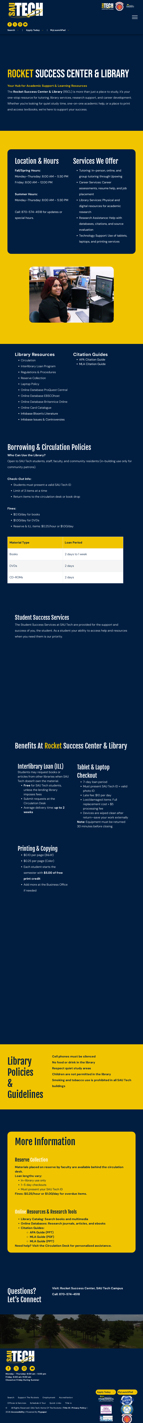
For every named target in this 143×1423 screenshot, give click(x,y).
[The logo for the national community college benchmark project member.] (106, 1418)
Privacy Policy (79, 1408)
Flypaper (42, 1412)
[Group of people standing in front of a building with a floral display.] (43, 942)
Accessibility (18, 1412)
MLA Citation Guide (92, 364)
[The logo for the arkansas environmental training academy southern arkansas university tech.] (106, 1400)
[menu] (135, 17)
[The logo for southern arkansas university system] (127, 1409)
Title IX (66, 1408)
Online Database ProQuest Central (44, 390)
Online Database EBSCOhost (40, 396)
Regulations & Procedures (38, 372)
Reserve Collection (33, 378)
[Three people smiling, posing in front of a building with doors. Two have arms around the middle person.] (100, 998)
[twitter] (15, 25)
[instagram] (20, 25)
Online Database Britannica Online (44, 402)
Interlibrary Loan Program (38, 366)
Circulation (28, 360)
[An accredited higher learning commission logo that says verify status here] (106, 1409)
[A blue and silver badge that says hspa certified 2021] (127, 1400)
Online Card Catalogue (36, 408)
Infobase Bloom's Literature (39, 414)
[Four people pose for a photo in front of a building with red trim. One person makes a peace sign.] (43, 998)
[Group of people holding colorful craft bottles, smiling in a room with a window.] (100, 942)
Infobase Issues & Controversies (43, 419)
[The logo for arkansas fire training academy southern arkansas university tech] (127, 1418)
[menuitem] (11, 1397)
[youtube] (25, 25)
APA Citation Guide (92, 359)
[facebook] (9, 25)
